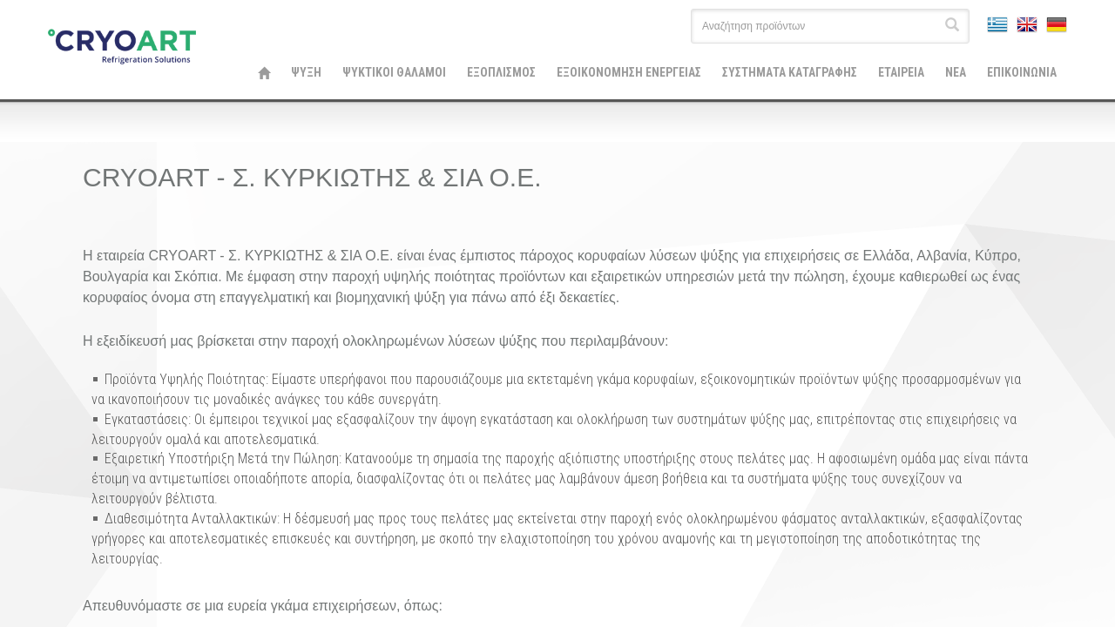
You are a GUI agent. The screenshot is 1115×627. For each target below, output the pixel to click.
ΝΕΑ (955, 72)
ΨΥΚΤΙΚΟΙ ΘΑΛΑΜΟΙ (394, 72)
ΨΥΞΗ (306, 72)
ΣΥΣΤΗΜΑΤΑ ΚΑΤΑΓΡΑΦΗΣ (789, 72)
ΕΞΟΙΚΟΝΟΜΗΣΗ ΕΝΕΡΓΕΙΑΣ (629, 72)
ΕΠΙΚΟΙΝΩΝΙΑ (1022, 72)
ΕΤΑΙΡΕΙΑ (901, 72)
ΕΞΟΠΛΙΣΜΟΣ (501, 72)
